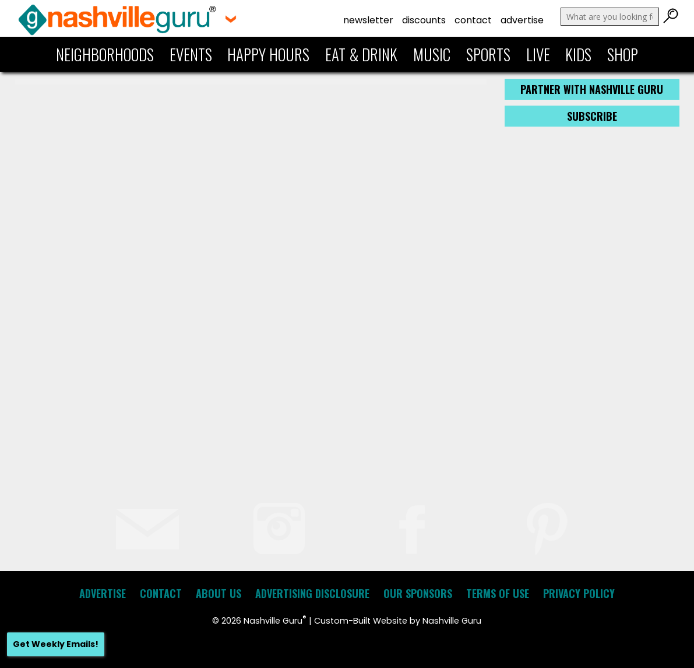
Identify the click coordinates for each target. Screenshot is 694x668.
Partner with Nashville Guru (591, 89)
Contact (473, 20)
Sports (488, 54)
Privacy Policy (579, 593)
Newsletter (368, 20)
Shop (622, 54)
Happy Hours (268, 54)
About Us (218, 593)
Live (538, 54)
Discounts (424, 20)
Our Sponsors (417, 593)
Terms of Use (497, 593)
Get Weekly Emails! (55, 644)
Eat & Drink (361, 54)
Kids (578, 54)
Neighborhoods (105, 54)
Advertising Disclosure (312, 593)
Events (191, 54)
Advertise (522, 20)
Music (431, 54)
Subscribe (592, 116)
